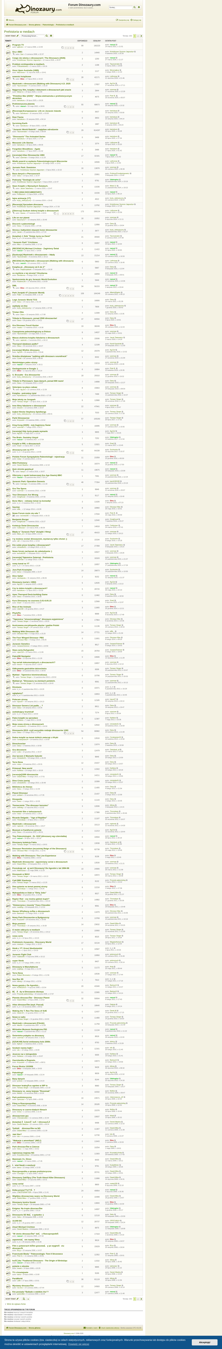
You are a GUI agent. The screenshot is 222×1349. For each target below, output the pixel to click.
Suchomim (114, 449)
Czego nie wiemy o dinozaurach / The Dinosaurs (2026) (38, 58)
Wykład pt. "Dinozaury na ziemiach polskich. (33, 681)
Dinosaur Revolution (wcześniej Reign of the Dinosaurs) (39, 848)
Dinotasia (16, 687)
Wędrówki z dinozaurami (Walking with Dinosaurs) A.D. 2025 (41, 83)
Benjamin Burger (20, 519)
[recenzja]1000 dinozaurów (25, 774)
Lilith (19, 1281)
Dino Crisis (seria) (21, 780)
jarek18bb (21, 1294)
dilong (112, 805)
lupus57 (20, 701)
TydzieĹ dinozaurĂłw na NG (26, 1128)
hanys (22, 471)
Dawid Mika (21, 776)
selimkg (20, 807)
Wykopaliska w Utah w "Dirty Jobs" (29, 893)
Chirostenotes (22, 1118)
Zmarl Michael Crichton (23, 1227)
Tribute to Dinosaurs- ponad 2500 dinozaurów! (34, 318)
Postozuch (21, 194)
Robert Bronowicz (24, 975)
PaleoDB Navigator (21, 656)
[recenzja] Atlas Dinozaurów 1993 (28, 155)
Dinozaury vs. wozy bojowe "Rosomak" (31, 1091)
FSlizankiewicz (22, 66)
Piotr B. (112, 96)
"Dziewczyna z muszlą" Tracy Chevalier (31, 905)
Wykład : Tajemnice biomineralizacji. (29, 675)
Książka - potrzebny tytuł (24, 393)
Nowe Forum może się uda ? (26, 513)
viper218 (20, 652)
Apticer (19, 1044)
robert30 (20, 609)
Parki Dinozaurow (20, 418)
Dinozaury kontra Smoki (24, 1202)
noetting (20, 907)
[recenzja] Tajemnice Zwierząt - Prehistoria (32, 557)
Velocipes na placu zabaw (24, 387)
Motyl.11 (20, 92)
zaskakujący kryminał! (23, 712)
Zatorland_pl (114, 749)
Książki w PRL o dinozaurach (26, 443)
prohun (19, 1081)
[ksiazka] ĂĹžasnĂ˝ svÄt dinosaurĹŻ (31, 1122)
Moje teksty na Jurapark (23, 399)
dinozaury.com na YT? (23, 450)
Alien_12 (20, 534)
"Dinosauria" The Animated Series (28, 136)
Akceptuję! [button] (204, 1342)
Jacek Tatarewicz (26, 188)
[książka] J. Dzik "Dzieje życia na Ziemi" (31, 236)
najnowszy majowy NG (23, 1153)
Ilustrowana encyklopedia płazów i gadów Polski (35, 625)
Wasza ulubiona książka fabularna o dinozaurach (36, 338)
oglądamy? (17, 693)
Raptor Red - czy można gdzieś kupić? (30, 899)
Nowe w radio (18, 1017)
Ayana (22, 213)
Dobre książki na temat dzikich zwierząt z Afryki (35, 737)
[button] (141, 36)
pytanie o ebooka (20, 1266)
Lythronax (113, 76)
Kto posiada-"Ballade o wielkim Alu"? (30, 1292)
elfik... (19, 509)
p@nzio (20, 47)
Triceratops (114, 811)
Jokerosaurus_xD (116, 1097)
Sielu (19, 1217)
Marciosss (21, 72)
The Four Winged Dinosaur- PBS (28, 638)
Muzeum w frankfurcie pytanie (26, 830)
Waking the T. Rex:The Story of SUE (29, 1011)
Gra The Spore (19, 488)
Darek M (20, 1013)
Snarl (19, 446)
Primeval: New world (22, 768)
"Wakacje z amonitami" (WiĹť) (26, 1140)
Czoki (19, 358)
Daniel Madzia (22, 465)
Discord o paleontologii (23, 224)
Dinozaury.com (69, 1333)
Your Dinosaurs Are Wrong (25, 495)
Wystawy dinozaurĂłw (23, 1285)
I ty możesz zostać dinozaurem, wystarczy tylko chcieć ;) (39, 539)
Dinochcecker (19, 743)
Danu (19, 176)
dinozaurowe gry (20, 1116)
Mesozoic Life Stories (22, 143)
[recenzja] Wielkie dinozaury (26, 350)
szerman (113, 89)
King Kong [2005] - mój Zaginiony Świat (31, 425)
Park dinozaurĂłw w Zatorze (25, 1147)
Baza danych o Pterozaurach (26, 173)
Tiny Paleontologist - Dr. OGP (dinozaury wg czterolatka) (39, 836)
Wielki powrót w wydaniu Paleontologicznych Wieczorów (39, 161)
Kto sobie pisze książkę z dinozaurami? (31, 545)
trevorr (19, 664)
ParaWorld (17, 1278)
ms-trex (20, 1288)
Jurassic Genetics (21, 644)
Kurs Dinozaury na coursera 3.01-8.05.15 (31, 600)
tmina (19, 1112)
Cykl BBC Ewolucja (21, 880)
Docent (20, 408)
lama (19, 572)
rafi (18, 541)
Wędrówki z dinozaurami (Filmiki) (28, 1023)
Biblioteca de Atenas (22, 787)
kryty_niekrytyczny (24, 200)
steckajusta (21, 578)
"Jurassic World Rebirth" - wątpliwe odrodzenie (35, 129)
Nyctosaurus (22, 395)
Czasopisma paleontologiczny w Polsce (31, 331)
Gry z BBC (17, 52)
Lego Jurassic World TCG (24, 300)
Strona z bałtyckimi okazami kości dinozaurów (34, 230)
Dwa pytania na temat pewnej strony (29, 886)
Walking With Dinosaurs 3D (25, 631)
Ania (111, 967)
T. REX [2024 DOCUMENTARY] (26, 192)
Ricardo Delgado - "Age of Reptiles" (29, 818)
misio (19, 764)
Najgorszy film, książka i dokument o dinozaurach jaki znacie (41, 90)
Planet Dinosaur (20, 793)
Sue (21, 54)
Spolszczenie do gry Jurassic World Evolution (34, 279)
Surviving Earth (19, 123)
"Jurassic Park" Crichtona (25, 242)
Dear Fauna (17, 117)
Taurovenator (115, 64)
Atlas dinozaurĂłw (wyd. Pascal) (27, 1004)
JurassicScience (23, 646)
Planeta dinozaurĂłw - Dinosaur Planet (30, 998)
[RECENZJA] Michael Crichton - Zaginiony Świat (35, 248)
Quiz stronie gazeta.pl (22, 469)
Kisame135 (21, 281)
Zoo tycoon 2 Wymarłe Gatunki (27, 756)
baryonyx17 (21, 220)
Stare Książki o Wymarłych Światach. (30, 186)
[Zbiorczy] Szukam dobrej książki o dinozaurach (35, 210)
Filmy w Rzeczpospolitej (24, 1103)
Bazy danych (18, 1079)
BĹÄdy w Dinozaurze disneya (28, 992)
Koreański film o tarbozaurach (26, 811)
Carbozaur (21, 528)
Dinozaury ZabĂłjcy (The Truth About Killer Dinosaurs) (38, 1177)
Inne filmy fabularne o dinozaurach (29, 405)
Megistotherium (115, 942)
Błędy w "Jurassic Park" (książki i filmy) (31, 532)
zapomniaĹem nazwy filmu (25, 1239)
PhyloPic (16, 613)
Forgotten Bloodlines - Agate (26, 149)
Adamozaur (21, 870)
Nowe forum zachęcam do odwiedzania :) (32, 551)
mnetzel (20, 944)
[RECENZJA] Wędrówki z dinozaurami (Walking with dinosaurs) (43, 261)
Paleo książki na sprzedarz (25, 718)
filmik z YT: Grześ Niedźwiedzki (27, 948)
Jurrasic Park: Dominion (24, 167)
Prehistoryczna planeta (23, 104)
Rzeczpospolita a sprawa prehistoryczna (31, 1171)
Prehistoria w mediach (19, 31)
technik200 (24, 516)
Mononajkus (114, 70)
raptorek (23, 340)
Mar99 (19, 1025)
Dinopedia (17, 799)
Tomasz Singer (115, 393)
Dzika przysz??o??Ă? (23, 1190)
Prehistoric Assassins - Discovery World (31, 942)
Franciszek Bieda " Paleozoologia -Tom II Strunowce (37, 1254)
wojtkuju (20, 969)
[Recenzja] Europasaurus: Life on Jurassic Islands (36, 111)
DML (14, 285)
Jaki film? (17, 1134)
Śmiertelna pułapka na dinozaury (28, 1035)
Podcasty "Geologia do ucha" (26, 180)
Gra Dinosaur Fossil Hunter (25, 325)
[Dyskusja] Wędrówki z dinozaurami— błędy (33, 254)
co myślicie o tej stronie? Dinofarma (29, 273)
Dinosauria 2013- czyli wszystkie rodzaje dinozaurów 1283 (40, 730)
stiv (18, 1050)
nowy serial (17, 1184)
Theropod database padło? (25, 344)
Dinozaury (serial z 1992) (24, 582)
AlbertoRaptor (115, 292)
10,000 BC (17, 1221)
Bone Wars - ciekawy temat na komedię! (31, 501)
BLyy (19, 1250)
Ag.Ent (112, 83)
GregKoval (21, 497)
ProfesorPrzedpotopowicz (119, 173)
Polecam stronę (19, 699)
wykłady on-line (19, 306)
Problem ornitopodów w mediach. (28, 64)
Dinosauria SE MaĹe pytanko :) (28, 1215)
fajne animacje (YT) (21, 198)
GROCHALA (114, 1220)
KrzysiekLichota (23, 1155)
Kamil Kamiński (115, 344)
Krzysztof (20, 420)
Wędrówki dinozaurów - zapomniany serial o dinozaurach (40, 862)
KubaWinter (114, 1165)
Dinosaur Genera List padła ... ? (27, 705)
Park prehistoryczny (22, 1097)
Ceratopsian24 (22, 739)
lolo (18, 1136)
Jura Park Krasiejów (22, 570)
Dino (22, 79)
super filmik (18, 960)
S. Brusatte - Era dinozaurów (26, 375)
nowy (19, 459)
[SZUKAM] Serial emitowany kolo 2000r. (31, 1042)
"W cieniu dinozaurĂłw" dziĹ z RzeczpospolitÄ (35, 1234)
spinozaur (21, 1099)
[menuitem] (135, 20)
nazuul (112, 45)
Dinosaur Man (115, 507)
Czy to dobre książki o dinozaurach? (29, 588)
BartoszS (20, 913)
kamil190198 (114, 481)
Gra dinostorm (19, 750)
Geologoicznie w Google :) (25, 368)
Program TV (18, 45)
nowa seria (17, 936)
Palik (19, 295)
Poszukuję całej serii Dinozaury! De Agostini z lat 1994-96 (40, 868)
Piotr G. (20, 1256)
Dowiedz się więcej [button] (78, 1344)
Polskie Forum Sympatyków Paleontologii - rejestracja (38, 457)
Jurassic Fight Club (21, 954)
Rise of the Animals (21, 607)
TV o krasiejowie (20, 1272)
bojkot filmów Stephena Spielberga (29, 412)
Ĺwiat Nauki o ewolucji (23, 1165)
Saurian (16, 507)
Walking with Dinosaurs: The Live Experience (34, 856)
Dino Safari (17, 576)
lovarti (19, 1268)
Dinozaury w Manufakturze (25, 967)
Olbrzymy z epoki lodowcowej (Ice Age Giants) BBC (37, 475)
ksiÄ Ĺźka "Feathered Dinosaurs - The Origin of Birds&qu (39, 1260)
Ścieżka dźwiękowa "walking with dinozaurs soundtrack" (39, 356)
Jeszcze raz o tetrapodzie (24, 1054)
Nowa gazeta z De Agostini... (26, 985)
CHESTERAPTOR (24, 1192)
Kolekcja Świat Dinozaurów (25, 525)
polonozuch (114, 954)
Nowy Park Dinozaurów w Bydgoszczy (30, 917)
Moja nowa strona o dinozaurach (28, 724)
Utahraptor (114, 179)
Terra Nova (17, 762)
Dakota (112, 1004)
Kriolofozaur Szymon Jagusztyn (122, 51)
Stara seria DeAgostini (23, 650)
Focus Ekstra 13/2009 (22, 1066)
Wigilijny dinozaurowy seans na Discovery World (36, 1196)
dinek (112, 1115)
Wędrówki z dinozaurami (24, 824)
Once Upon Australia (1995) (25, 70)
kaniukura (21, 100)
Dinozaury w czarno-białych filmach (29, 1109)
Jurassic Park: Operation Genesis (28, 481)
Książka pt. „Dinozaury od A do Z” (28, 267)
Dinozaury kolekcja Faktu (24, 842)
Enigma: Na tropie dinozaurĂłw (27, 1208)
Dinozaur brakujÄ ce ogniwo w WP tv (30, 1085)
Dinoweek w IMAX (21, 874)
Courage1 (21, 1173)
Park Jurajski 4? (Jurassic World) (28, 292)
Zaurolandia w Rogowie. (24, 1060)
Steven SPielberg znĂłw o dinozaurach (31, 911)
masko (19, 327)
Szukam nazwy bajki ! (22, 1048)
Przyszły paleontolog (117, 880)
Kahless (20, 720)
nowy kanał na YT (20, 563)
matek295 (21, 956)
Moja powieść (19, 923)
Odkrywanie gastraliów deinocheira (29, 668)
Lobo (19, 752)
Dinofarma (21, 275)
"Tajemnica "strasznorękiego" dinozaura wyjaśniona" (38, 619)
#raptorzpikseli (25, 269)
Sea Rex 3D (17, 979)
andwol (20, 795)
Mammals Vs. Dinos (21, 1159)
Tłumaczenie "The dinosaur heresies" (30, 805)
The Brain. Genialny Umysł (25, 437)
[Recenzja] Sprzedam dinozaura (27, 204)
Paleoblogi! (17, 1072)
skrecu (112, 1041)
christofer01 (21, 547)
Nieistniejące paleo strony (24, 362)
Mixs (19, 244)
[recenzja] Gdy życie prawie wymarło (30, 431)
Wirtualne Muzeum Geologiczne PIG (29, 1029)
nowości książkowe (21, 76)
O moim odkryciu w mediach (26, 930)
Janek (19, 232)
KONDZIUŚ (21, 987)
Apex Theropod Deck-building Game (29, 594)
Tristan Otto (18, 312)
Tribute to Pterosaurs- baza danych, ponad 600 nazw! (38, 381)
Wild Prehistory (19, 463)
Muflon (19, 1093)
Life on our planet (20, 217)
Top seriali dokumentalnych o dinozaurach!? (33, 662)
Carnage (23, 484)
